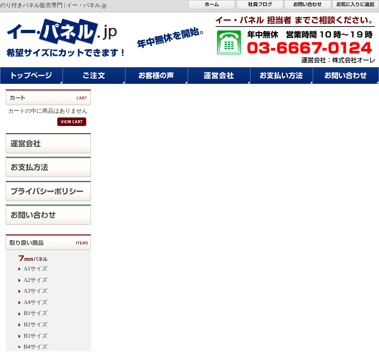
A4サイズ (36, 302)
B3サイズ (35, 335)
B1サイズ (35, 313)
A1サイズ (36, 268)
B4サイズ (35, 346)
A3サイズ (36, 290)
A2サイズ (36, 280)
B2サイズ (35, 324)
